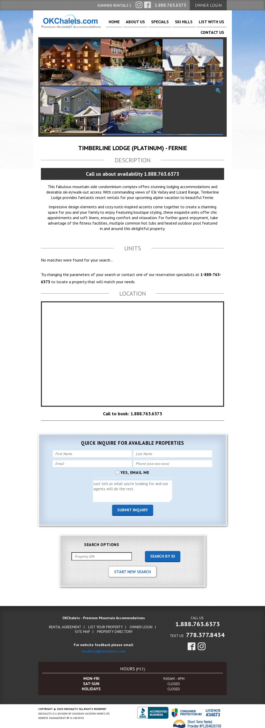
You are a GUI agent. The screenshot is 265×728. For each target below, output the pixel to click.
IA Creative (77, 714)
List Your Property (105, 623)
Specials (151, 24)
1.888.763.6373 (197, 621)
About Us (132, 24)
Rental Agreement (65, 623)
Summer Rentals (112, 5)
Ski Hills (169, 24)
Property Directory (114, 628)
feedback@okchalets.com (104, 648)
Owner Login (141, 623)
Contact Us (215, 24)
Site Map (82, 628)
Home (115, 24)
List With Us (191, 24)
